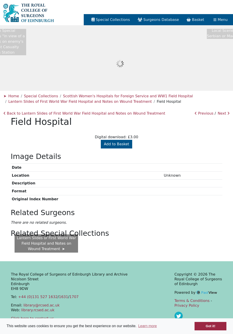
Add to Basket (116, 144)
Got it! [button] (210, 326)
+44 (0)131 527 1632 (38, 297)
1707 (74, 297)
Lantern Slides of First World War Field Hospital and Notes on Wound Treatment (80, 101)
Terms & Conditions (192, 301)
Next (224, 113)
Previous (204, 113)
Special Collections (41, 96)
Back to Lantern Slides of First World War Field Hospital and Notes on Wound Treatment (84, 113)
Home (13, 96)
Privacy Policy (187, 305)
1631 (63, 297)
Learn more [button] (147, 326)
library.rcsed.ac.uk (37, 310)
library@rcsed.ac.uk (41, 305)
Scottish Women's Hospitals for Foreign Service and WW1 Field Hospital (128, 96)
